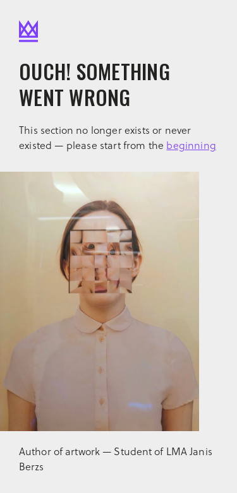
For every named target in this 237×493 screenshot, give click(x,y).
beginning (191, 145)
